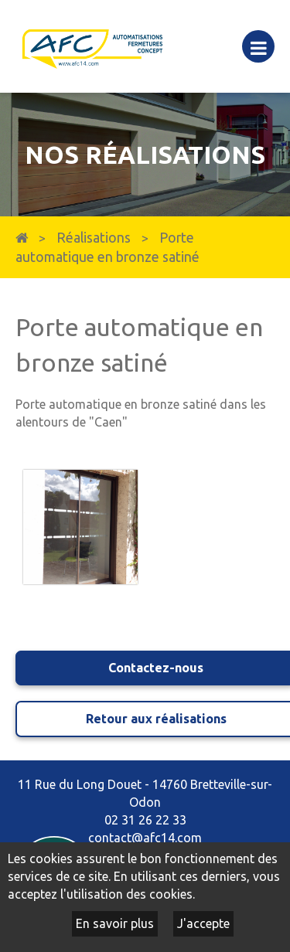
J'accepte (203, 923)
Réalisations (93, 237)
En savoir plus (115, 923)
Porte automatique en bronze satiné (107, 247)
